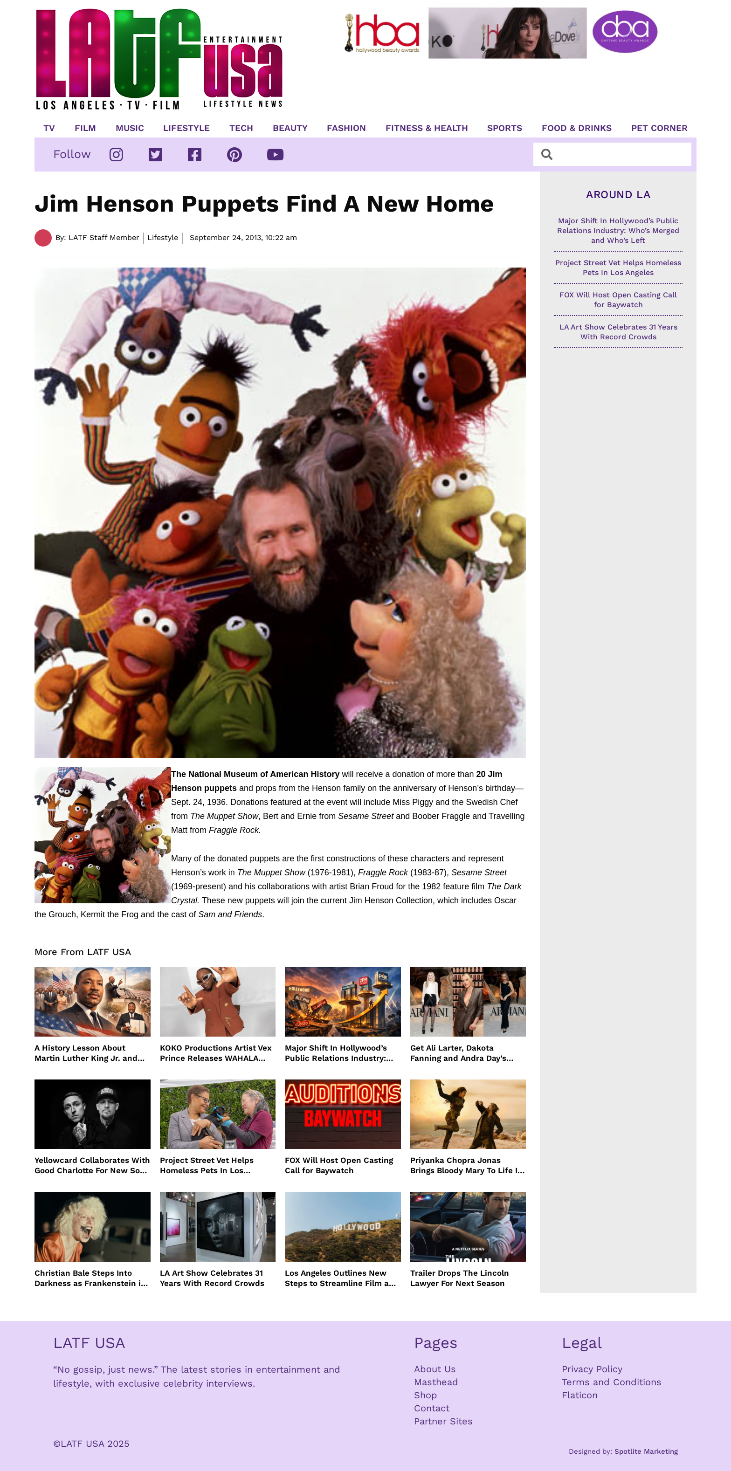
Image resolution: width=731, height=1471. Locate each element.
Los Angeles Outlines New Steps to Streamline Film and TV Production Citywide (342, 1278)
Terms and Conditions (612, 1382)
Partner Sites (443, 1421)
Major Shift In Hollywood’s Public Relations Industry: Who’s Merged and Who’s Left (342, 1053)
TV (49, 128)
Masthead (436, 1382)
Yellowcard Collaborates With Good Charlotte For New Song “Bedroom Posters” (92, 1165)
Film (85, 128)
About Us (435, 1369)
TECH (241, 128)
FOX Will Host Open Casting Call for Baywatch (339, 1165)
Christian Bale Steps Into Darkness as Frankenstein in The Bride (90, 1278)
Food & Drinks (577, 128)
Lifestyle (186, 128)
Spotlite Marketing (646, 1451)
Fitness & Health (427, 128)
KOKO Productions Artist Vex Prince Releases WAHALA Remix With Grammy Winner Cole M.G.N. (216, 1053)
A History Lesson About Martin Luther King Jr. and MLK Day (86, 1053)
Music (130, 128)
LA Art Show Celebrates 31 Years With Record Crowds (212, 1278)
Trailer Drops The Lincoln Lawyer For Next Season (459, 1278)
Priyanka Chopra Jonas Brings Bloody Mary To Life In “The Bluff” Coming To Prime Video (466, 1165)
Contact (431, 1408)
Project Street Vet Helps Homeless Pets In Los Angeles (207, 1165)
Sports (504, 128)
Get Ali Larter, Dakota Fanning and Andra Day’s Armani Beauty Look (458, 1053)
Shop (425, 1395)
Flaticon (580, 1395)
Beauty (290, 128)
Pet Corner (659, 128)
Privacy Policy (592, 1369)
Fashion (346, 128)
